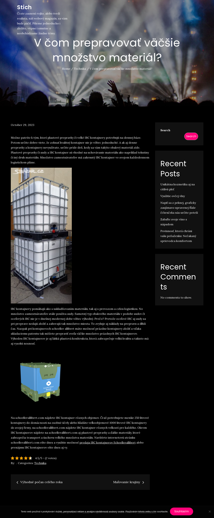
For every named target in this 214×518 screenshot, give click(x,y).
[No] (209, 511)
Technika (40, 463)
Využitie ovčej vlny (172, 196)
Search (165, 130)
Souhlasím (181, 511)
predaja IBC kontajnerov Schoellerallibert (107, 442)
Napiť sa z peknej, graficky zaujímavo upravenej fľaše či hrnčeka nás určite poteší (179, 207)
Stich (24, 7)
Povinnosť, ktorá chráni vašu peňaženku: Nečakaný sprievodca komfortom (178, 236)
